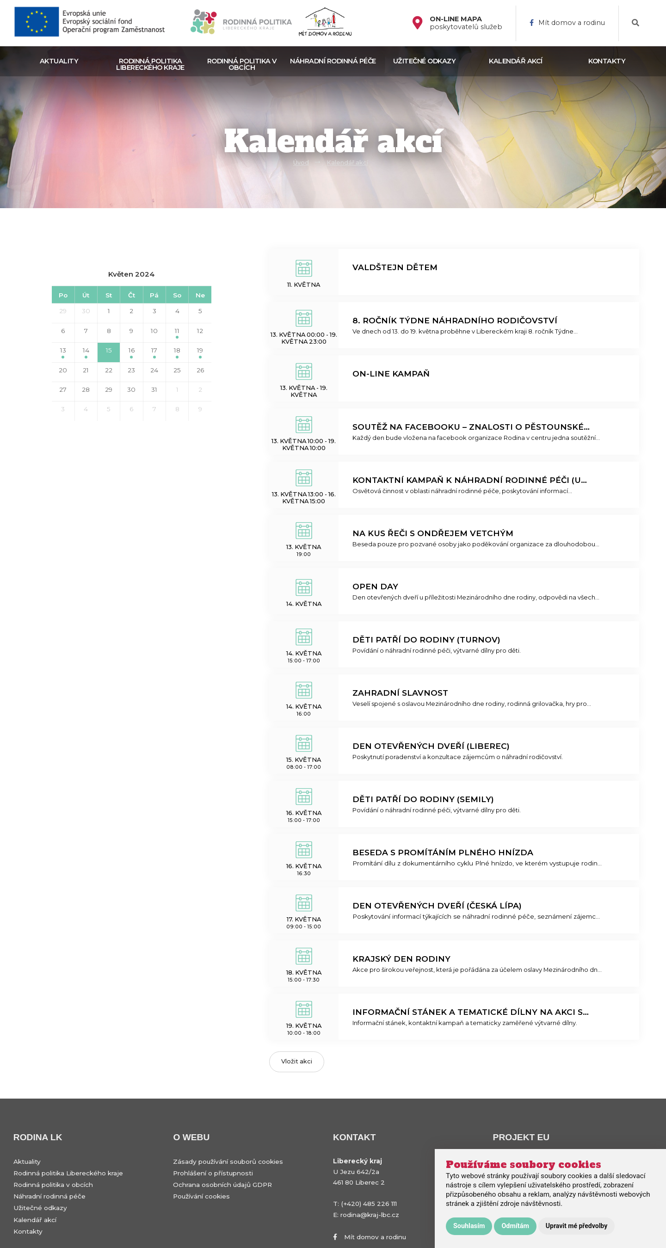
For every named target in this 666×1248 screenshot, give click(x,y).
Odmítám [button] (515, 1226)
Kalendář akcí (516, 61)
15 (109, 352)
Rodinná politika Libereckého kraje (150, 64)
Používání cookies (201, 1196)
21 (86, 370)
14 (86, 352)
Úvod (301, 162)
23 (131, 370)
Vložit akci (296, 1061)
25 (177, 370)
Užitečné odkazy (424, 61)
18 (177, 352)
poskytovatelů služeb (466, 23)
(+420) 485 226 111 (369, 1203)
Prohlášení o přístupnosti (213, 1173)
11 (177, 333)
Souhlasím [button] (469, 1226)
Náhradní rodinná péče (333, 61)
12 (200, 330)
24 (154, 370)
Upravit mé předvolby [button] (576, 1225)
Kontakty (606, 61)
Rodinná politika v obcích (242, 64)
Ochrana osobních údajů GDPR (222, 1184)
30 (86, 311)
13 (63, 352)
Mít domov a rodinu (567, 23)
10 (154, 330)
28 (86, 389)
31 (154, 389)
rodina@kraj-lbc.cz (369, 1214)
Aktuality (59, 61)
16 (132, 352)
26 (200, 370)
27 (63, 389)
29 (63, 311)
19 (200, 352)
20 (63, 370)
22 (108, 370)
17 (154, 352)
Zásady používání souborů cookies (228, 1161)
